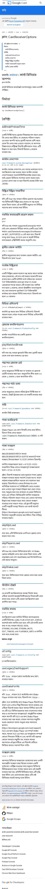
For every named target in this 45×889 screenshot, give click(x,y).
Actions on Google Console (12, 865)
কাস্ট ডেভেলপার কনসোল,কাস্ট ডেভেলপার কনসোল (20, 832)
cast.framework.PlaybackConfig (21, 328)
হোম (3, 32)
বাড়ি (4, 10)
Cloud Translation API (17, 21)
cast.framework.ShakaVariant (23, 424)
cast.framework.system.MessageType (17, 163)
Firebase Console (8, 862)
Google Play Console (9, 858)
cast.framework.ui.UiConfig (23, 655)
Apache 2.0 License (15, 791)
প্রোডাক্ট (10, 32)
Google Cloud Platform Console (14, 854)
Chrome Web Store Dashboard (13, 873)
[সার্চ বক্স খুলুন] (40, 2)
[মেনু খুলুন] (3, 3)
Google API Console (9, 850)
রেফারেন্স (25, 32)
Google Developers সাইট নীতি (17, 793)
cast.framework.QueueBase (19, 408)
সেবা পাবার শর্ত (7, 836)
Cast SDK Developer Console (12, 869)
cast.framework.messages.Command (20, 644)
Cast (19, 3)
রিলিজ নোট (6, 840)
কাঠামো (14, 75)
